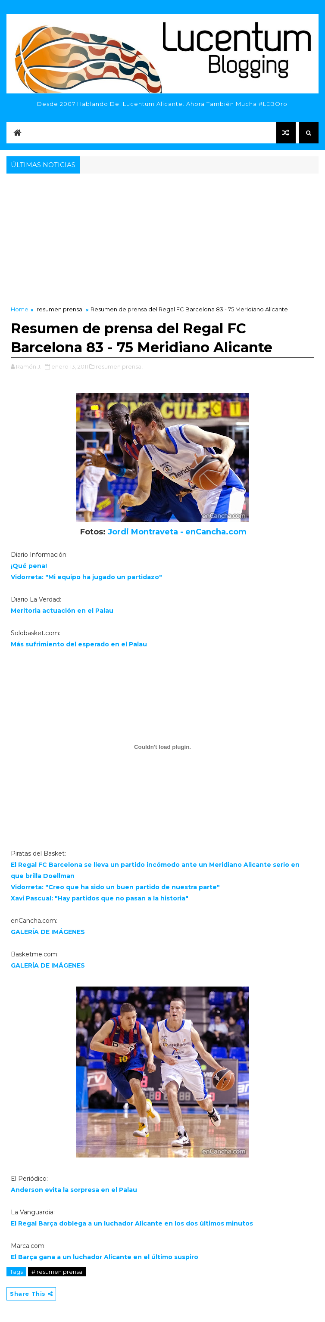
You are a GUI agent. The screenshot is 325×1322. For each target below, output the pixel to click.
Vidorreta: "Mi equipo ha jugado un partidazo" (86, 577)
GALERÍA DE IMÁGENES (48, 932)
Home (19, 309)
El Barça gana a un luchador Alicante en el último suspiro (104, 1257)
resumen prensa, (119, 366)
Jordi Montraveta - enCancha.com (177, 532)
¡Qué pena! (29, 566)
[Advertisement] (162, 240)
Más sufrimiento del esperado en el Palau (79, 644)
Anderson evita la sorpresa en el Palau (74, 1190)
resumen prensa (59, 309)
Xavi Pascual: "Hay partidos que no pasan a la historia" (99, 898)
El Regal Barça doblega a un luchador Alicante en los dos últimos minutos (132, 1223)
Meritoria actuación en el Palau (62, 610)
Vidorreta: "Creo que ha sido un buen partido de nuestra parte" (115, 887)
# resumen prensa (56, 1271)
